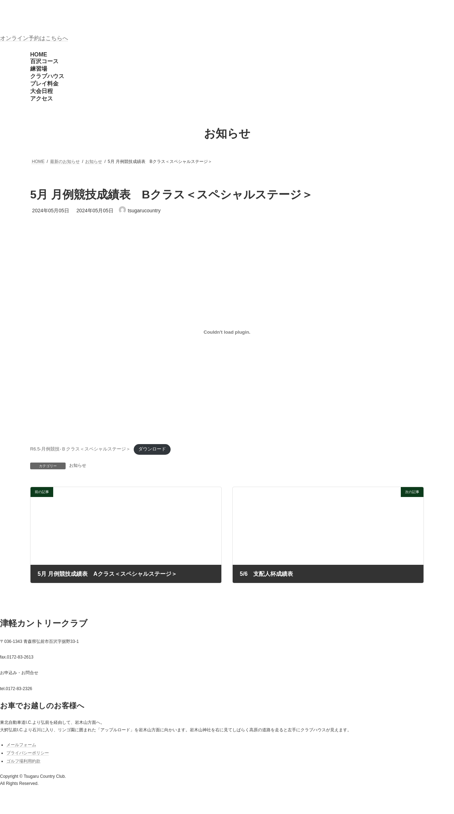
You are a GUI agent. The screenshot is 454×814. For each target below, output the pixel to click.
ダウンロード (152, 449)
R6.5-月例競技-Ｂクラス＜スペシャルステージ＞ (80, 449)
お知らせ (77, 465)
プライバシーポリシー (27, 752)
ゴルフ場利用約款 (23, 761)
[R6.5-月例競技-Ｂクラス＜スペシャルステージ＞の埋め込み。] (227, 331)
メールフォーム (21, 744)
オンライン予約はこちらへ (34, 38)
